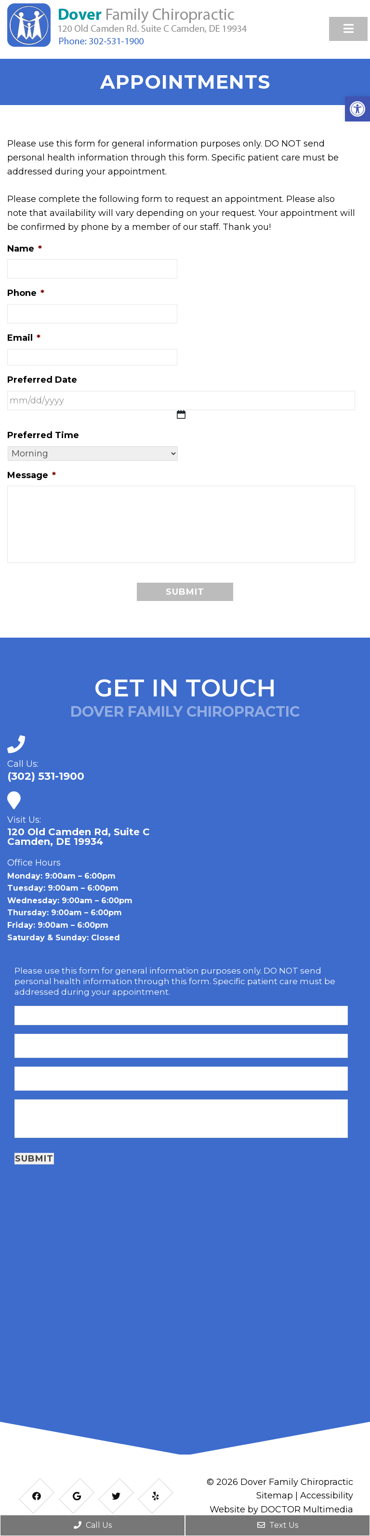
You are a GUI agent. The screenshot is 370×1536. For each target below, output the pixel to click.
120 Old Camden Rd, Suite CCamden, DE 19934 (78, 836)
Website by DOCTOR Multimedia (281, 1509)
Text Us (277, 1525)
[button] (357, 108)
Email (23, 338)
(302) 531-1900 (45, 776)
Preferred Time (43, 435)
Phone (25, 293)
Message (31, 475)
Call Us (93, 1525)
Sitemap (274, 1495)
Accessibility (326, 1495)
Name (24, 248)
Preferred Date (42, 379)
